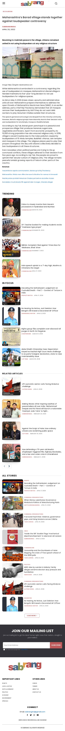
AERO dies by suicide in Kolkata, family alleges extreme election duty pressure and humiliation (42, 569)
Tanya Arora (28, 522)
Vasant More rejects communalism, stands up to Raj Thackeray (26, 171)
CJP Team (25, 359)
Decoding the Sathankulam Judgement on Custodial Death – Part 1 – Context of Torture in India (42, 290)
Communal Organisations (8, 393)
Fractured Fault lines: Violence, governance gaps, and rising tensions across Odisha (42, 518)
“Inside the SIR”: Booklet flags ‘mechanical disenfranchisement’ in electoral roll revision (42, 534)
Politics (27, 564)
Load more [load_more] (32, 616)
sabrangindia (27, 414)
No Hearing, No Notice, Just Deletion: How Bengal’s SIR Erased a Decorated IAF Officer (40, 309)
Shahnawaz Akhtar (28, 313)
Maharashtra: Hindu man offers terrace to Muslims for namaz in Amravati (29, 174)
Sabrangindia (9, 27)
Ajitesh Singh (27, 389)
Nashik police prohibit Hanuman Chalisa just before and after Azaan (28, 178)
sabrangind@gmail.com (35, 711)
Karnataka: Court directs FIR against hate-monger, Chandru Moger (27, 182)
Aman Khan (28, 575)
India (26, 531)
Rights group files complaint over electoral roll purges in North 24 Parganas (41, 330)
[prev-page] (4, 466)
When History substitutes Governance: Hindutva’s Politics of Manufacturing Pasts (41, 501)
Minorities (6, 324)
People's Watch (27, 295)
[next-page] (9, 466)
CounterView (26, 334)
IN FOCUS (8, 283)
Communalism (26, 210)
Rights (5, 304)
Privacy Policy (24, 649)
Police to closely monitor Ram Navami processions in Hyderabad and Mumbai (38, 205)
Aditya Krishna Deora (32, 505)
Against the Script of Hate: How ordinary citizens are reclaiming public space (39, 429)
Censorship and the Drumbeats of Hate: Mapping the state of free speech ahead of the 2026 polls (42, 552)
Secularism (7, 11)
